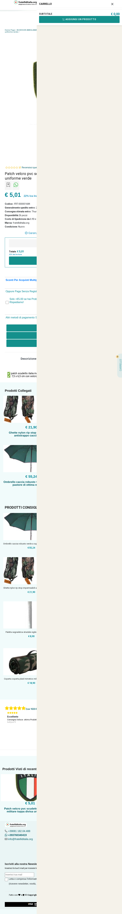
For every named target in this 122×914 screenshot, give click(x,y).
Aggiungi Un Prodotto (79, 19)
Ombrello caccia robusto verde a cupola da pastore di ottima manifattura (31, 483)
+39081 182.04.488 (19, 831)
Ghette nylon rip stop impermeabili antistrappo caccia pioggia (31, 434)
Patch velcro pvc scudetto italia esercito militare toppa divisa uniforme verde (30, 810)
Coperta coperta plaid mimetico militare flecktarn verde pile (31, 679)
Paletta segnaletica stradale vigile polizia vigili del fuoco (31, 632)
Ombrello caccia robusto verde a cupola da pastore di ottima (31, 543)
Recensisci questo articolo (35, 167)
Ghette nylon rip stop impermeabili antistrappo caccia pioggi (31, 588)
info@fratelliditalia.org (20, 839)
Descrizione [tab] (28, 358)
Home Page (10, 30)
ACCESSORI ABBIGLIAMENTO (29, 30)
